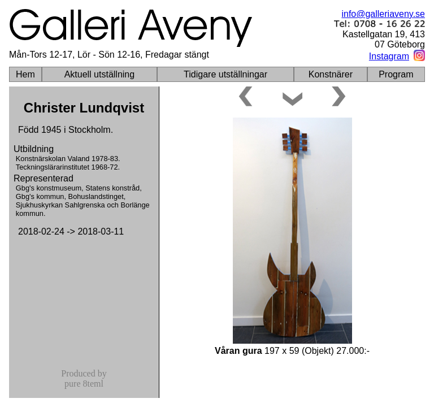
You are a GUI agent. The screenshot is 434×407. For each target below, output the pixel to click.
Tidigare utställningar (225, 74)
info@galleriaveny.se (383, 14)
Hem (25, 74)
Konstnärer (331, 74)
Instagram (389, 56)
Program (396, 74)
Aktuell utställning (99, 74)
